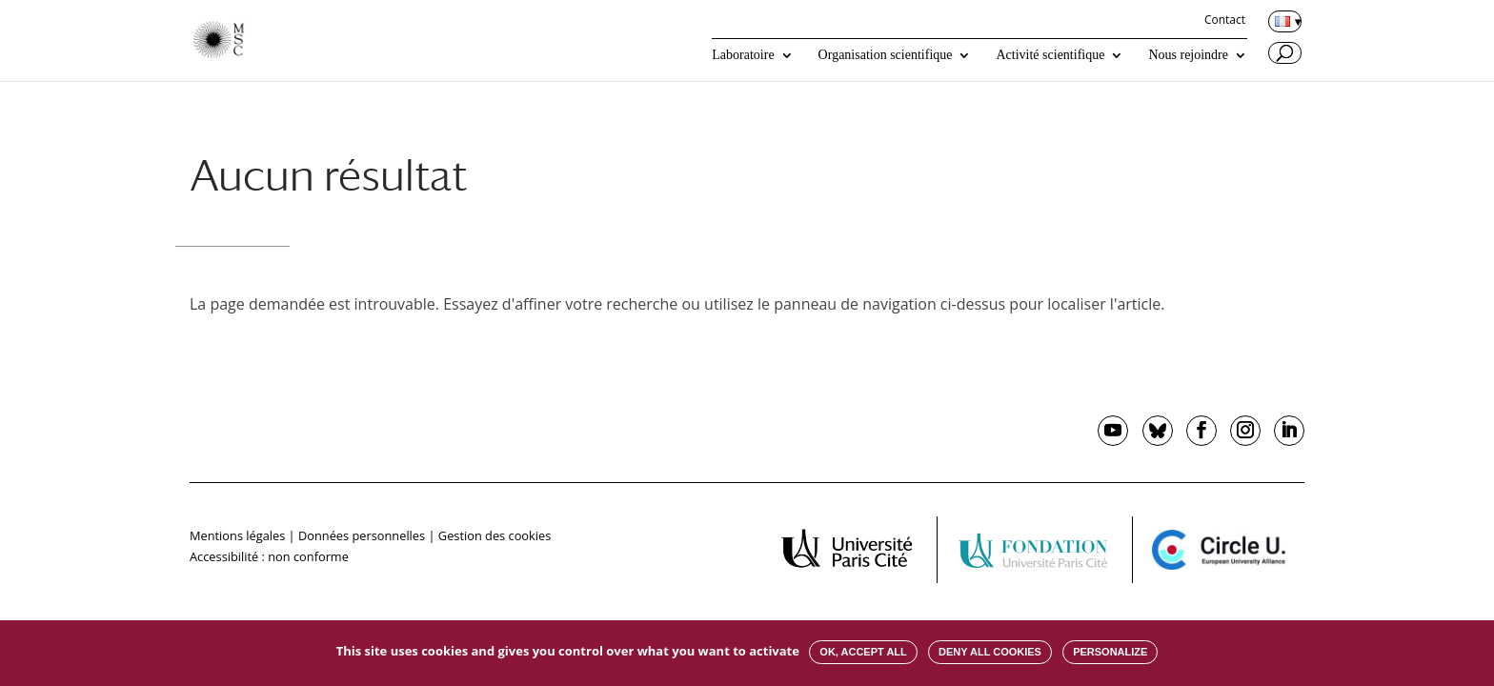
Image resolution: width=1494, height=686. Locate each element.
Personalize (1110, 651)
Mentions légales (237, 535)
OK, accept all (862, 651)
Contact (1224, 21)
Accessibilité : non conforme (269, 556)
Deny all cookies (990, 651)
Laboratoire (743, 55)
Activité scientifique (1050, 55)
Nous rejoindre (1188, 55)
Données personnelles (361, 535)
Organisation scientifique (885, 55)
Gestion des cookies (494, 535)
